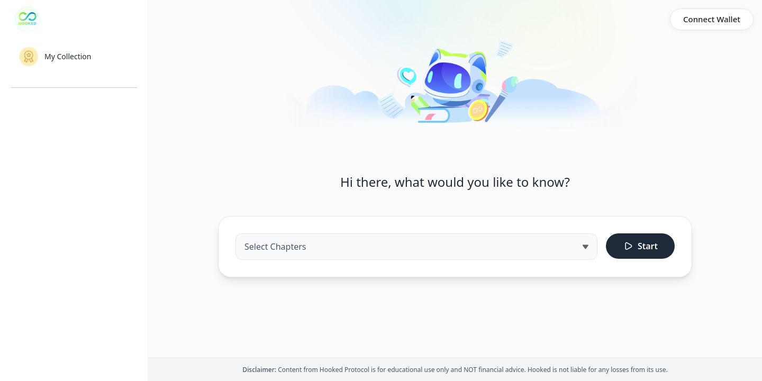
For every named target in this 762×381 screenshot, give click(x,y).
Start (640, 246)
